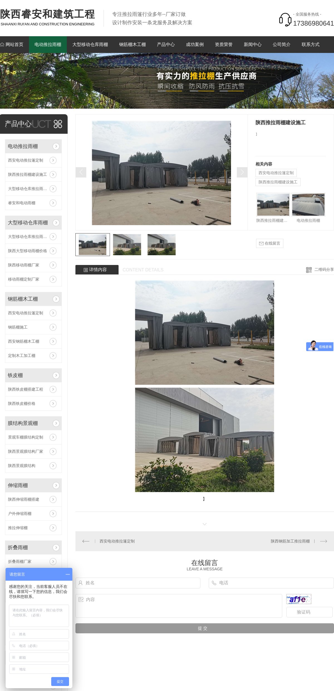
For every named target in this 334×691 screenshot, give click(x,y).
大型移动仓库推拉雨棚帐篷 (31, 188)
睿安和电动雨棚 (21, 203)
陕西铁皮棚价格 (21, 403)
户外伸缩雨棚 (19, 513)
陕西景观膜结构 (21, 465)
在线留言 (269, 243)
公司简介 (282, 44)
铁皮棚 (15, 375)
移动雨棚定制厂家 (23, 279)
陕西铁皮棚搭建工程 (25, 389)
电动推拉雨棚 (48, 44)
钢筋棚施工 (18, 327)
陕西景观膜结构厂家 (25, 451)
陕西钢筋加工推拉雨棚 (290, 541)
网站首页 (14, 44)
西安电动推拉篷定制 (25, 160)
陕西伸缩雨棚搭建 (23, 499)
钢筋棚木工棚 (132, 44)
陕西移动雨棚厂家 (23, 265)
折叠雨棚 (18, 547)
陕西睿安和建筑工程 (47, 14)
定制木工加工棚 (21, 355)
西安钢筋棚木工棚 (23, 341)
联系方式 (311, 44)
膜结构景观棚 (23, 423)
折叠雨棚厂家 (19, 561)
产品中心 (166, 44)
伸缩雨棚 (18, 485)
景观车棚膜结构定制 (25, 437)
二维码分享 (324, 269)
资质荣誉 (224, 44)
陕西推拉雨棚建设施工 (27, 174)
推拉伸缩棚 (18, 527)
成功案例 (195, 44)
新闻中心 (253, 44)
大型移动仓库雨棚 (90, 44)
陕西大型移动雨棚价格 (27, 251)
